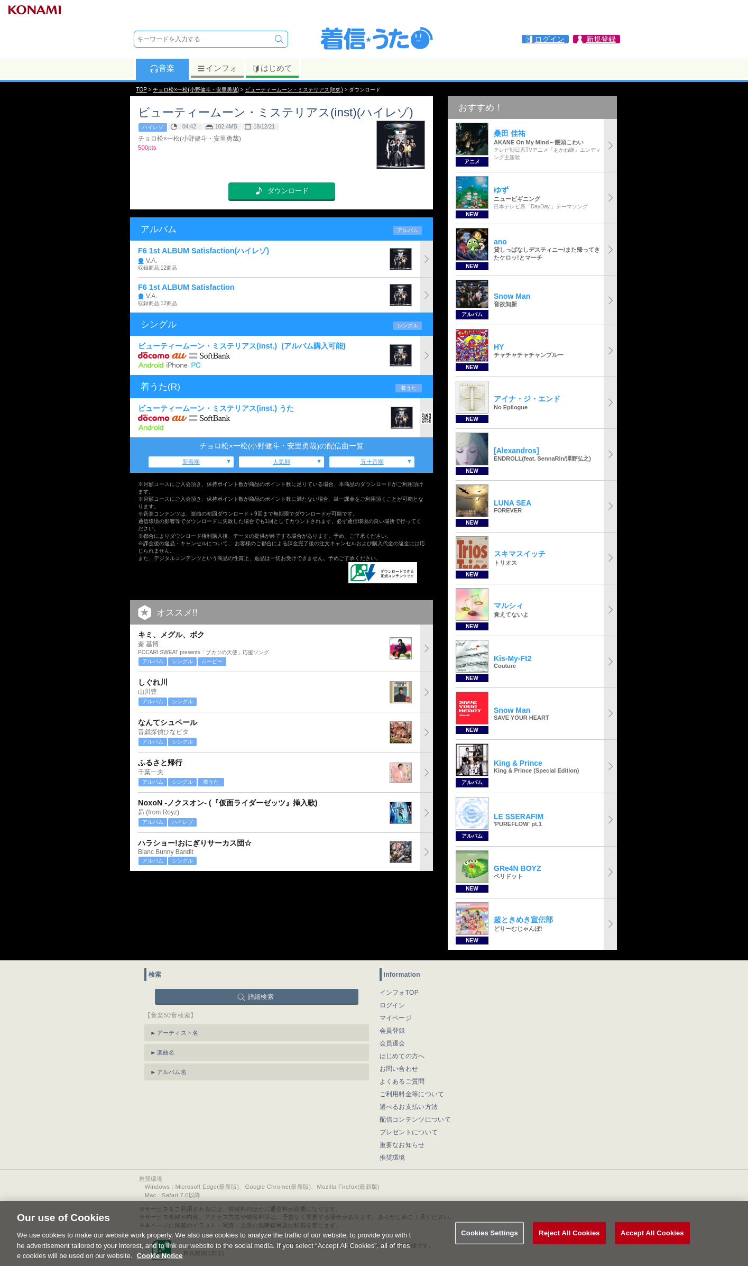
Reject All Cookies (569, 1248)
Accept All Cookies (652, 1248)
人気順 (281, 461)
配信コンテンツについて (415, 1119)
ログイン (392, 1005)
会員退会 (392, 1043)
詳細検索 (261, 997)
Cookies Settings (489, 1248)
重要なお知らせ (402, 1145)
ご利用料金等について (412, 1094)
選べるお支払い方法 (409, 1107)
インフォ (217, 68)
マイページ (396, 1018)
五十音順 (372, 461)
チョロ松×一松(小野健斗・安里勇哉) (196, 90)
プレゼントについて (409, 1132)
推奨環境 (392, 1157)
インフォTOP (399, 992)
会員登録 (392, 1030)
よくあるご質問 (402, 1081)
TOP (141, 90)
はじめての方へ (402, 1056)
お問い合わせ (399, 1068)
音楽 (162, 68)
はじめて (272, 68)
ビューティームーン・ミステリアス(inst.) (294, 90)
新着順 (191, 461)
